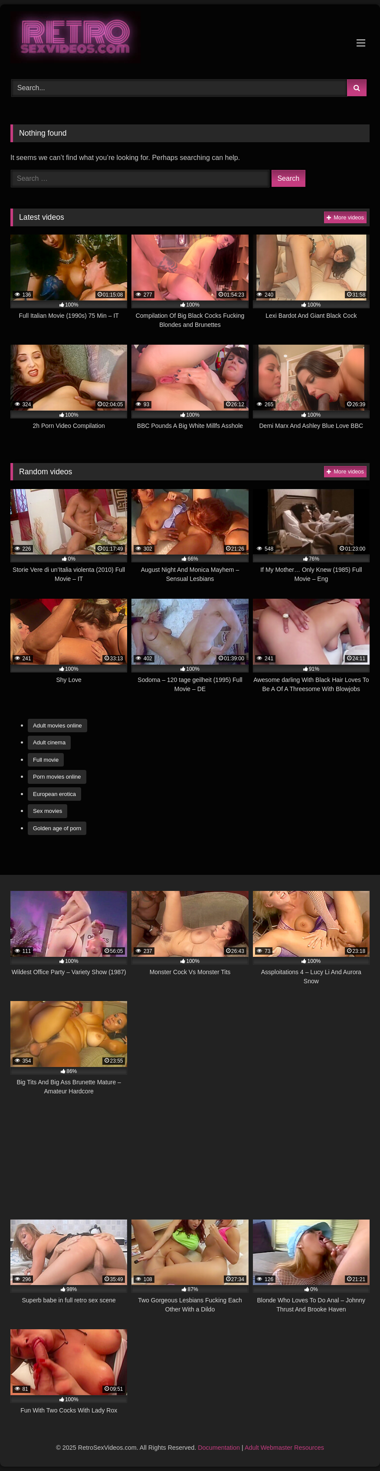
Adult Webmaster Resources (284, 1447)
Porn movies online (57, 776)
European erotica (54, 794)
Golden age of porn (57, 828)
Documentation (219, 1447)
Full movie (46, 760)
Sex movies (47, 811)
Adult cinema (49, 742)
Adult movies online (57, 725)
